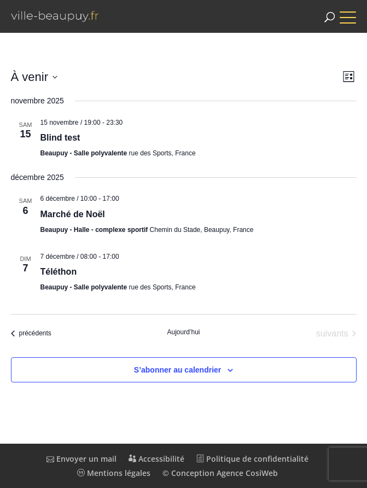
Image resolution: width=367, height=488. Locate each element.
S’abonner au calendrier (178, 369)
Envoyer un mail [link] (81, 459)
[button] (353, 12)
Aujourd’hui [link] (183, 332)
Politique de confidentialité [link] (252, 459)
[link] (54, 16)
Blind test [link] (60, 137)
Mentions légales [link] (113, 473)
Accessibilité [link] (156, 459)
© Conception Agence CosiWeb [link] (220, 473)
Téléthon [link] (58, 271)
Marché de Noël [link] (72, 214)
